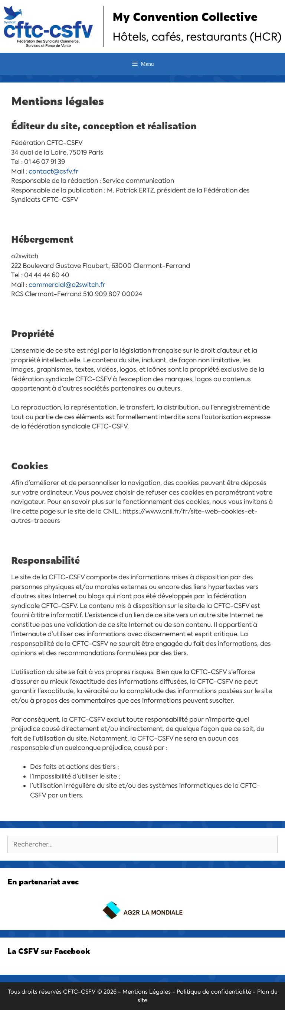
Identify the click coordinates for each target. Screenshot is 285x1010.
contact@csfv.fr (53, 171)
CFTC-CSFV (79, 992)
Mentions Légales (146, 992)
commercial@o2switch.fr (67, 285)
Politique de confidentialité (214, 992)
